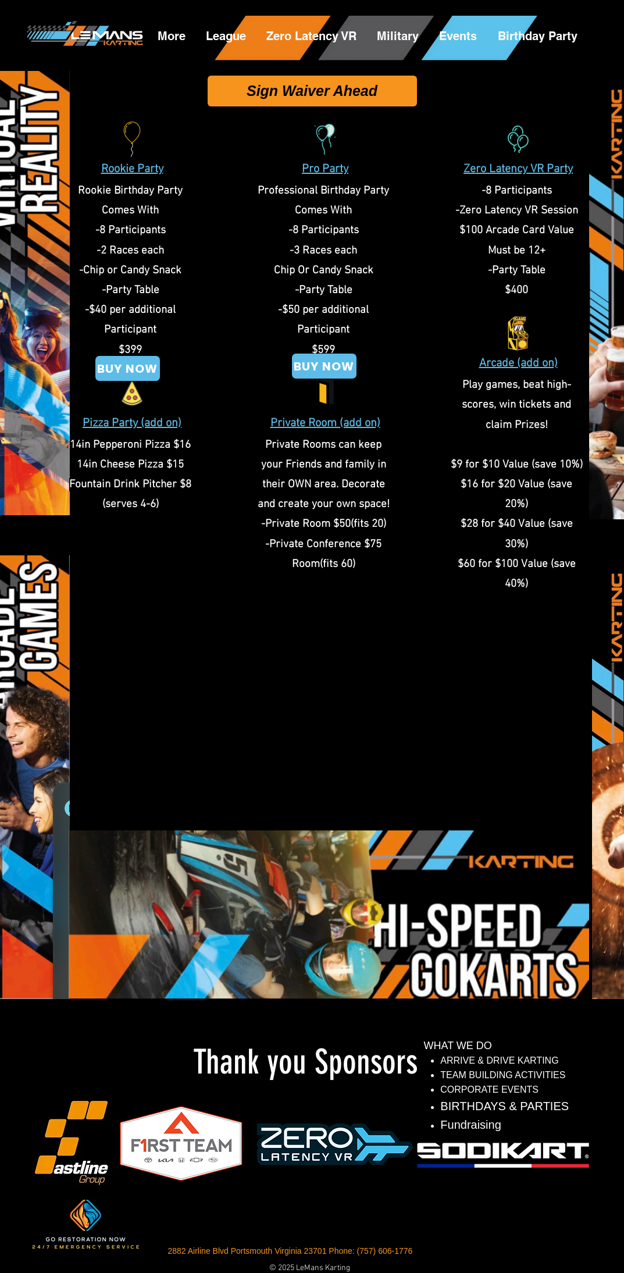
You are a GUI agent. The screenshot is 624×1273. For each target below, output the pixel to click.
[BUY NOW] (324, 366)
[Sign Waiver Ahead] (312, 91)
